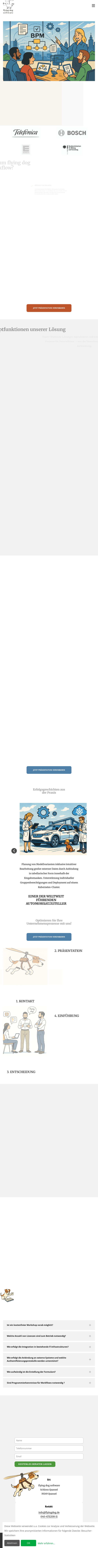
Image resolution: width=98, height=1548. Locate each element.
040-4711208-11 (49, 1516)
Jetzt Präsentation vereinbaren (49, 308)
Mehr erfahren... (46, 1543)
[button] (14, 851)
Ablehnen (12, 1543)
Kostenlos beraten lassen (35, 1464)
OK (28, 1543)
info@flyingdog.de (49, 1512)
